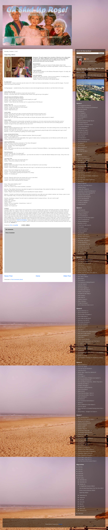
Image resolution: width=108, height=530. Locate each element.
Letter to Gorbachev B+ (84, 219)
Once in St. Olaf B (82, 366)
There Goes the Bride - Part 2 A (86, 395)
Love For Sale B (82, 406)
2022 (79, 467)
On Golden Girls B (82, 115)
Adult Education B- (82, 141)
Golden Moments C (83, 242)
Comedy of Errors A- (83, 326)
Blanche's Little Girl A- (83, 234)
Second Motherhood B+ (84, 139)
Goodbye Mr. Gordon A (83, 444)
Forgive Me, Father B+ (83, 189)
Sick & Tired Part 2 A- (83, 312)
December (82, 479)
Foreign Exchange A (83, 303)
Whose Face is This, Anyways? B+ (86, 193)
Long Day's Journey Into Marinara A (87, 191)
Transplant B (81, 111)
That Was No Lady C (83, 130)
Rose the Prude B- (82, 109)
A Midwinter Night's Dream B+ (85, 453)
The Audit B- (81, 227)
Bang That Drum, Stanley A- (85, 267)
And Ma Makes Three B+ (84, 244)
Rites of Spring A (82, 301)
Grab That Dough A (83, 238)
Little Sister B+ (81, 297)
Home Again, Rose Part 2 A (84, 459)
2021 (79, 469)
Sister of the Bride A (83, 389)
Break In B (80, 118)
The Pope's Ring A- (83, 440)
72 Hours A (80, 345)
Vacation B (80, 170)
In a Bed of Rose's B (83, 132)
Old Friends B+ (81, 210)
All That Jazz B (81, 327)
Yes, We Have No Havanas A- (85, 259)
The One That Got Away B (84, 263)
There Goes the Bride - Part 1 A (86, 393)
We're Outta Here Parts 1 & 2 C (85, 305)
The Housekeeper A (83, 215)
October (82, 484)
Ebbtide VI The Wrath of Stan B (85, 449)
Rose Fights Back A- (83, 316)
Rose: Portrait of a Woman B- (85, 455)
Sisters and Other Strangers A (85, 348)
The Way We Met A (82, 151)
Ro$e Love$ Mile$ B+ (83, 434)
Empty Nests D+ (82, 204)
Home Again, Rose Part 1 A (84, 457)
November (82, 482)
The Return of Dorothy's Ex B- (85, 124)
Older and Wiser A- (82, 397)
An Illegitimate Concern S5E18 (87, 486)
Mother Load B (81, 426)
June (81, 502)
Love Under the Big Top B (84, 318)
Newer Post (8, 276)
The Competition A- (82, 117)
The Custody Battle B (83, 126)
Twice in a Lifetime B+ (83, 346)
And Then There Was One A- (85, 185)
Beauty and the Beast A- (84, 421)
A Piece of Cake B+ (83, 202)
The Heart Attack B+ (83, 122)
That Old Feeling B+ (83, 324)
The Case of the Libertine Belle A (86, 419)
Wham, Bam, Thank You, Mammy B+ (87, 372)
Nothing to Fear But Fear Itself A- (86, 217)
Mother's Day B (81, 253)
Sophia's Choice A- (82, 299)
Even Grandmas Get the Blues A (86, 400)
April (81, 506)
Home (38, 276)
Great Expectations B (83, 335)
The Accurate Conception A (84, 314)
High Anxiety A (81, 295)
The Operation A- (82, 137)
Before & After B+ (82, 183)
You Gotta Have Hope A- (84, 289)
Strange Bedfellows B (83, 221)
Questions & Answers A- (84, 447)
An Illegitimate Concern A (84, 343)
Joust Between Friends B (84, 172)
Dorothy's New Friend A (84, 236)
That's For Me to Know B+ (84, 423)
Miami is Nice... (81, 72)
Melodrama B (81, 398)
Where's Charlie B (82, 425)
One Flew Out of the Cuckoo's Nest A (87, 461)
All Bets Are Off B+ (82, 355)
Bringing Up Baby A (83, 214)
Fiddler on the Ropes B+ (84, 291)
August (81, 497)
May (81, 504)
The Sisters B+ (81, 177)
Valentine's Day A (82, 286)
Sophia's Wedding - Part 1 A (85, 269)
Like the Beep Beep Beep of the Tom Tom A (89, 341)
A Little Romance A (82, 128)
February (82, 510)
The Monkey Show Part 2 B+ (85, 432)
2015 (79, 513)
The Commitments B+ (83, 445)
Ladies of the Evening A (84, 158)
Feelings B (80, 374)
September (82, 495)
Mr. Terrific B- (81, 251)
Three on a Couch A (83, 229)
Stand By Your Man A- (83, 383)
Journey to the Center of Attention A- (87, 451)
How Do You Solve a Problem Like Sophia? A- (89, 378)
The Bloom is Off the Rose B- (85, 387)
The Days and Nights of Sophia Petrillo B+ (88, 261)
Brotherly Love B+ (82, 223)
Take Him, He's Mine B (83, 160)
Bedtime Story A (82, 187)
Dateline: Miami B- (82, 428)
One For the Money (22, 220)
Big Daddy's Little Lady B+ (84, 166)
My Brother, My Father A (84, 240)
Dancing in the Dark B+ (83, 320)
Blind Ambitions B (82, 147)
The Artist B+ (81, 232)
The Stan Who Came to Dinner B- (86, 179)
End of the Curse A (82, 156)
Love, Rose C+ (81, 174)
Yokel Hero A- (81, 265)
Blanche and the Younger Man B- (86, 120)
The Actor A (81, 181)
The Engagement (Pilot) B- (84, 105)
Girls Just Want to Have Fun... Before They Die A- (90, 381)
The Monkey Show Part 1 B (84, 430)
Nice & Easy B (81, 136)
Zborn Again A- (81, 376)
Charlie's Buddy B (82, 231)
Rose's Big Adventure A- (84, 248)
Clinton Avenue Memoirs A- (84, 339)
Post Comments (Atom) (17, 279)
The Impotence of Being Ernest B (86, 282)
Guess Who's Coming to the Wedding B (88, 107)
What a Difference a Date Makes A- (86, 404)
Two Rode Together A (83, 288)
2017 (79, 478)
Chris (87, 59)
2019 (79, 473)
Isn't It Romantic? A (83, 164)
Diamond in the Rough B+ (84, 196)
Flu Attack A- (81, 143)
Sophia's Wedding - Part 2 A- (85, 270)
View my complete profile (90, 61)
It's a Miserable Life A (83, 162)
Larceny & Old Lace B (83, 246)
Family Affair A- (81, 168)
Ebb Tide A (80, 329)
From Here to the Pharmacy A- (85, 438)
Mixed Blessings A (82, 250)
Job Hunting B (81, 145)
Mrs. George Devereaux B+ (85, 379)
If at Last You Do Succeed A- (85, 368)
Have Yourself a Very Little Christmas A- (88, 331)
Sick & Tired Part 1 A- (83, 310)
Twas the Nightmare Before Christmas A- (88, 175)
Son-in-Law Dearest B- (83, 198)
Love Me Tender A (82, 284)
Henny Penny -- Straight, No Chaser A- (87, 411)
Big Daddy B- (81, 149)
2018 (79, 475)
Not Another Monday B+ (84, 322)
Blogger (60, 524)
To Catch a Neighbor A (83, 200)
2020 (79, 471)
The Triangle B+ (82, 113)
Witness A (80, 402)
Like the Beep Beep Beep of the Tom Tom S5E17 (91, 488)
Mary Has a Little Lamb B (84, 333)
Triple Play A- (81, 337)
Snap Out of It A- (82, 370)
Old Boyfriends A (82, 442)
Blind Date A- (81, 278)
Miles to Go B (81, 391)
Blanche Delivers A (82, 364)
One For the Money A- (83, 212)
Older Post (67, 276)
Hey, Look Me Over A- (83, 417)
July (81, 499)
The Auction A (81, 280)
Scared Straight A (82, 274)
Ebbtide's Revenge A (83, 385)
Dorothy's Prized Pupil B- (84, 194)
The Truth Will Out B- (83, 134)
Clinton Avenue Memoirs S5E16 (87, 490)
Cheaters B (80, 350)
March (81, 508)
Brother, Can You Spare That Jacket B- (87, 272)
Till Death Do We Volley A (84, 293)
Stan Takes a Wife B (83, 276)
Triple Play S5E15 (83, 492)
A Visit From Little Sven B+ (84, 225)
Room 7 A (80, 436)
